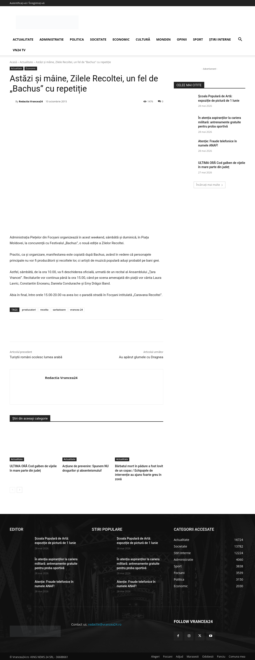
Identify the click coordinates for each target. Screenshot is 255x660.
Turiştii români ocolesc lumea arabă (36, 357)
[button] (240, 40)
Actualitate (26, 62)
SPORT (198, 39)
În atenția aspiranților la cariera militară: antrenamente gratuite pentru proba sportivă (219, 122)
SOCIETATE (98, 39)
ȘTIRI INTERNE (220, 39)
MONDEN (163, 39)
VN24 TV (19, 50)
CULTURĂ (143, 39)
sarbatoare (59, 309)
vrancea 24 (76, 309)
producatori (29, 309)
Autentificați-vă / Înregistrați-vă (27, 3)
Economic (30, 68)
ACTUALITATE (23, 39)
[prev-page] (12, 489)
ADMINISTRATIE (51, 39)
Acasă (13, 62)
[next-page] (19, 489)
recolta (44, 309)
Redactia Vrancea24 (31, 101)
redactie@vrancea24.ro (105, 623)
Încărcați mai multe (209, 185)
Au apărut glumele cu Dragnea (141, 357)
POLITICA (77, 39)
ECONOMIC (120, 39)
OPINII (182, 39)
